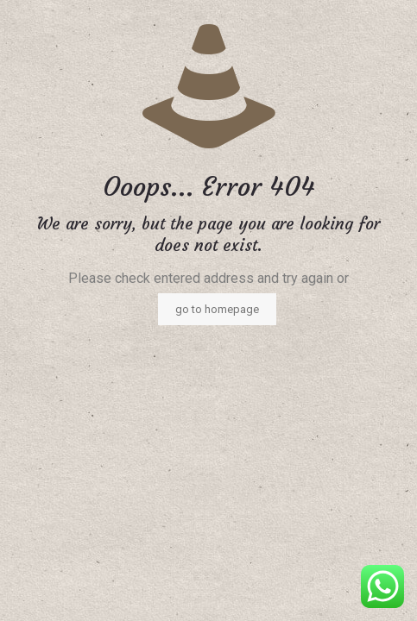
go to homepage (217, 309)
